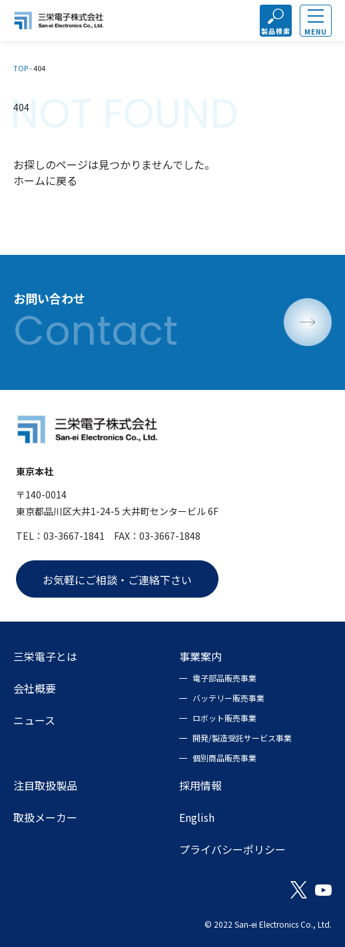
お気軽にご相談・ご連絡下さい (117, 580)
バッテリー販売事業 (228, 697)
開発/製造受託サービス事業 (242, 737)
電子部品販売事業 (224, 677)
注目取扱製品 (45, 785)
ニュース (34, 720)
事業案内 (200, 656)
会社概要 (34, 688)
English (196, 817)
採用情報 (200, 785)
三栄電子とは (45, 656)
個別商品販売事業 (224, 757)
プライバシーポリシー (232, 849)
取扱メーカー (45, 817)
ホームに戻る (45, 180)
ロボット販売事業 (224, 717)
